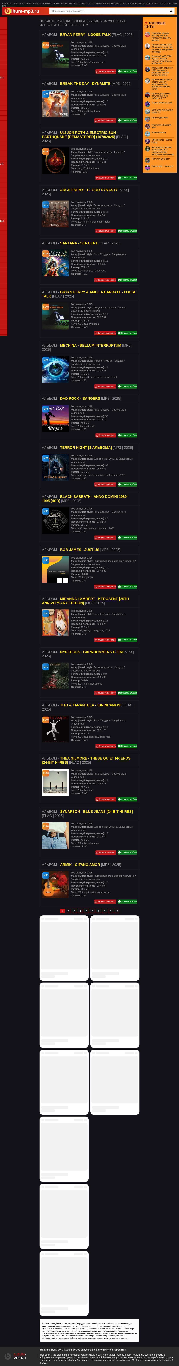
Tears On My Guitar (161, 159)
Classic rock (10, 175)
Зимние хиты (145, 3)
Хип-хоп (8, 67)
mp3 (86, 111)
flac (86, 62)
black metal (96, 683)
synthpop (94, 324)
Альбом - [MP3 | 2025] (87, 84)
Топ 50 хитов (129, 3)
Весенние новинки (165, 3)
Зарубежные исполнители (85, 155)
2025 (80, 62)
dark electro (112, 475)
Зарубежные (60, 3)
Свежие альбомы (12, 3)
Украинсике (86, 3)
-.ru (19, 1356)
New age (9, 113)
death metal (103, 221)
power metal (110, 377)
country (94, 630)
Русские (73, 3)
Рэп (6, 57)
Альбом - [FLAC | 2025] (88, 35)
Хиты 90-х (10, 306)
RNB (7, 72)
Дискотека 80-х (12, 301)
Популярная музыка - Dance (109, 307)
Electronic (9, 133)
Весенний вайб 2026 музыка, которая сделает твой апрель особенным (162, 60)
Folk (6, 190)
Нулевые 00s (11, 311)
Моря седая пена (160, 117)
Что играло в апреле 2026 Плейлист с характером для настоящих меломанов (163, 151)
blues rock (100, 270)
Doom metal (10, 185)
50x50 (118, 3)
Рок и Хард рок (102, 45)
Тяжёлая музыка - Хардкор (108, 152)
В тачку (98, 3)
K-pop (7, 317)
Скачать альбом (127, 71)
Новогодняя (10, 296)
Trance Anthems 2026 (162, 102)
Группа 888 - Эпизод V (162, 166)
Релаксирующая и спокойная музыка (114, 561)
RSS (4, 6)
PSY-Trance (10, 148)
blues (86, 630)
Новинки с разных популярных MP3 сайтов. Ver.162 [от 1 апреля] (161, 36)
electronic (94, 62)
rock (103, 62)
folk (101, 630)
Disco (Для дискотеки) (16, 47)
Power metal (11, 195)
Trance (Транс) (12, 153)
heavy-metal (89, 528)
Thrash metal (11, 216)
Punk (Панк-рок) (13, 205)
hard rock (95, 111)
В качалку (108, 3)
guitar (107, 892)
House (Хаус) (11, 138)
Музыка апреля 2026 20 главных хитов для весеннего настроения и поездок (162, 48)
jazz (91, 270)
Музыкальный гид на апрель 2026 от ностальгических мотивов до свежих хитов (162, 84)
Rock (7, 210)
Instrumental (11, 108)
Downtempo (10, 98)
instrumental (96, 892)
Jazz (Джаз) (10, 103)
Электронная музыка (105, 459)
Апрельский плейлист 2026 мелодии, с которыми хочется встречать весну (162, 71)
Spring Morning (159, 132)
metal (93, 221)
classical (93, 737)
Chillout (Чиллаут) (14, 92)
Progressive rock (13, 200)
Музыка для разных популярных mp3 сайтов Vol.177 (161, 95)
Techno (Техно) (12, 158)
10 (116, 911)
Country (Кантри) (13, 180)
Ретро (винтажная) (14, 291)
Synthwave (10, 118)
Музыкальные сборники (38, 3)
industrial (100, 475)
